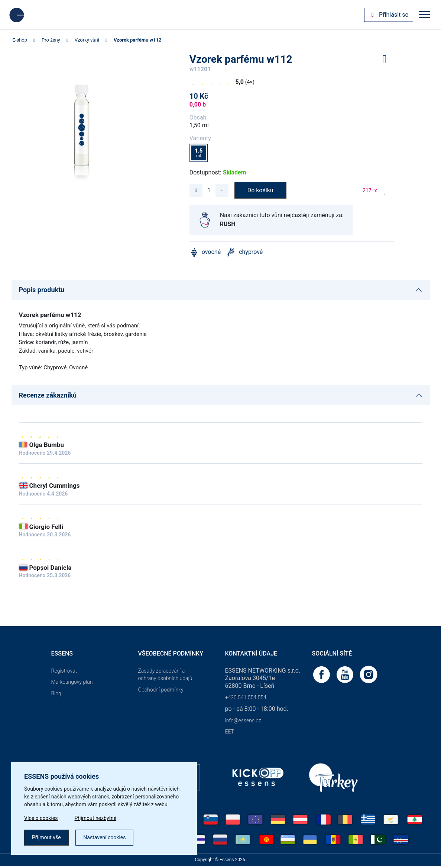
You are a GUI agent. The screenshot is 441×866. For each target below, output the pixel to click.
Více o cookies (41, 818)
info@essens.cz (243, 720)
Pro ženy (51, 40)
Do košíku (260, 190)
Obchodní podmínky (161, 690)
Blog (56, 693)
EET (229, 732)
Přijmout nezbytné (96, 818)
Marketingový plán (72, 682)
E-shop (20, 40)
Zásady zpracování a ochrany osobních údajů (165, 675)
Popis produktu (42, 290)
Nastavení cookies (104, 837)
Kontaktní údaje (251, 653)
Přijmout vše (46, 837)
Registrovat (64, 671)
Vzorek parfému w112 (138, 40)
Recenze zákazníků (48, 395)
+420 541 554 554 (245, 697)
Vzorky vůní (87, 40)
